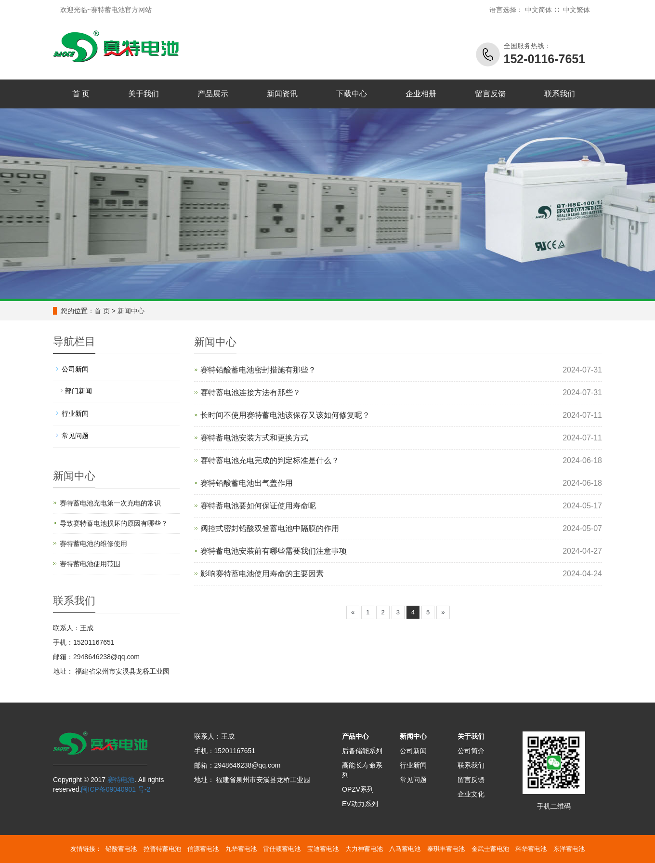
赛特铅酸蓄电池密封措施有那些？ (258, 370)
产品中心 (355, 736)
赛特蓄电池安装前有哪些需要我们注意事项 (273, 551)
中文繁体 (576, 9)
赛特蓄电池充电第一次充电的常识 (110, 503)
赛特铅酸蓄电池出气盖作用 (246, 483)
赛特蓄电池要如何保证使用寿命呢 (258, 506)
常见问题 (75, 435)
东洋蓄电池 (569, 848)
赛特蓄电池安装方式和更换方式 (254, 438)
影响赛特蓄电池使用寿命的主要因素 (262, 574)
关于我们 (143, 94)
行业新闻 (75, 413)
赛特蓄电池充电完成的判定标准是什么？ (269, 460)
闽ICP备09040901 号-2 (115, 789)
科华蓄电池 (531, 848)
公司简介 (471, 751)
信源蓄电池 (203, 848)
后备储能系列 (362, 751)
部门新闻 (78, 391)
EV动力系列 (360, 804)
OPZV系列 (358, 789)
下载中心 (351, 94)
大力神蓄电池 (364, 848)
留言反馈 (490, 94)
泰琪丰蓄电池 (446, 848)
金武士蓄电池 (490, 848)
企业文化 (471, 794)
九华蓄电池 (241, 848)
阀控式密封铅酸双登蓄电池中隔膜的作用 (269, 528)
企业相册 (421, 94)
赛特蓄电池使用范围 (90, 564)
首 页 (81, 94)
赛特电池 (120, 779)
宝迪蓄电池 (323, 848)
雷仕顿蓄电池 (282, 848)
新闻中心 (131, 311)
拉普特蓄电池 (162, 848)
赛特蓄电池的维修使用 (93, 543)
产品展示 (212, 94)
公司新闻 (75, 369)
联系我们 (559, 94)
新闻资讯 (282, 94)
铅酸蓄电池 (121, 848)
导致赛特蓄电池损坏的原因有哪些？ (114, 523)
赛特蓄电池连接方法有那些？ (250, 392)
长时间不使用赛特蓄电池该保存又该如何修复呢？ (285, 415)
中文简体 (538, 9)
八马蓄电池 (404, 848)
